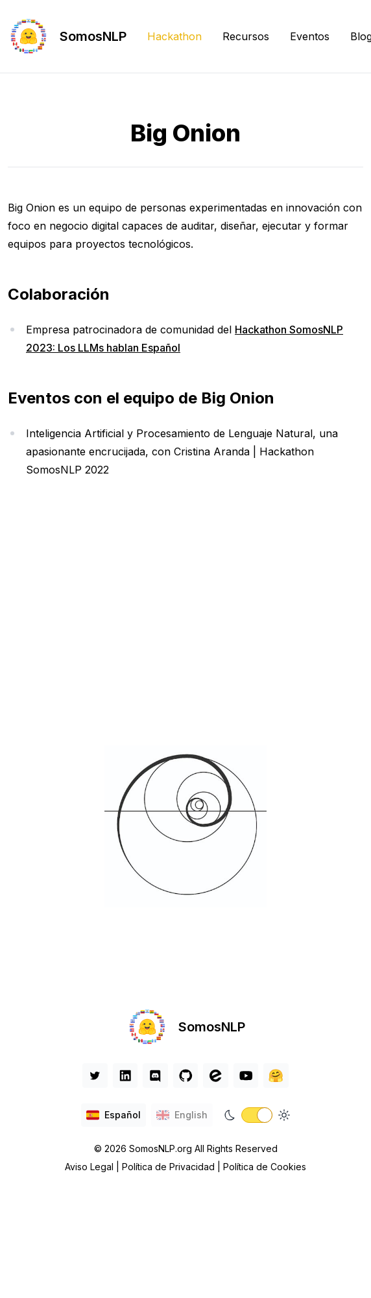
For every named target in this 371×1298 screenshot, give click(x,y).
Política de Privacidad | (172, 1166)
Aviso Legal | (93, 1166)
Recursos (245, 36)
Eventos (309, 36)
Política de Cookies (264, 1166)
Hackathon (174, 36)
